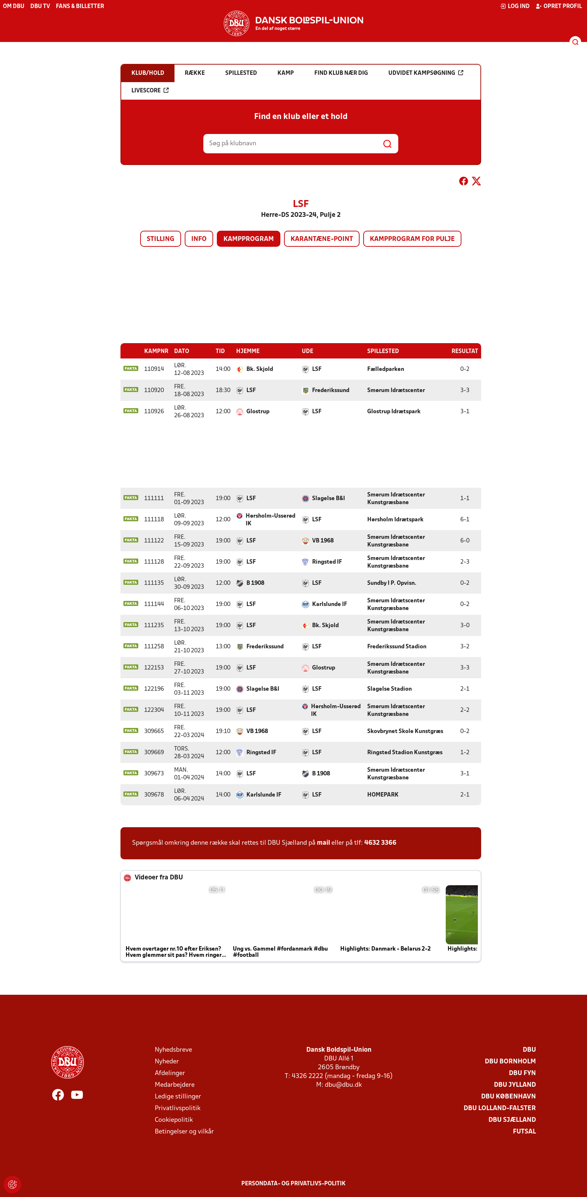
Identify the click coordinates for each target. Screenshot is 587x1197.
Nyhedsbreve (173, 1050)
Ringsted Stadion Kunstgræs (404, 752)
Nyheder (167, 1062)
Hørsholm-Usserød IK (270, 520)
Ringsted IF (327, 562)
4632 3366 (380, 843)
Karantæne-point (322, 239)
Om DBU (13, 6)
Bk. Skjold (259, 369)
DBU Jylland (515, 1085)
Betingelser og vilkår (184, 1132)
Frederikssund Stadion (396, 646)
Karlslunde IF (329, 604)
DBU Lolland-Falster (500, 1108)
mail (323, 843)
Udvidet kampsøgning (425, 73)
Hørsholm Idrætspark (395, 519)
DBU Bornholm (510, 1062)
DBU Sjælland (512, 1120)
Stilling (160, 239)
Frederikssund (330, 390)
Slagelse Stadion (389, 689)
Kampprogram (248, 239)
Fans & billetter (80, 6)
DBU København (508, 1097)
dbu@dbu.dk (343, 1085)
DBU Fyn (522, 1073)
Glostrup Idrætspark (394, 411)
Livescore (150, 90)
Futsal (524, 1132)
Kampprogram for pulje (412, 239)
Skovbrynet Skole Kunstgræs (405, 731)
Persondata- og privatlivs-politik (293, 1183)
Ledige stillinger (178, 1097)
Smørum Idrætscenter (396, 390)
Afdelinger (170, 1073)
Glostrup (257, 411)
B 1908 (255, 583)
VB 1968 (323, 541)
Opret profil (559, 6)
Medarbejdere (175, 1085)
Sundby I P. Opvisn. (392, 583)
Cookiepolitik (174, 1120)
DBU (529, 1050)
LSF (317, 369)
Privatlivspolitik (177, 1108)
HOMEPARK (383, 795)
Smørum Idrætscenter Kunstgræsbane (396, 498)
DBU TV (40, 6)
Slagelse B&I (328, 498)
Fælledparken (385, 369)
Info (199, 239)
